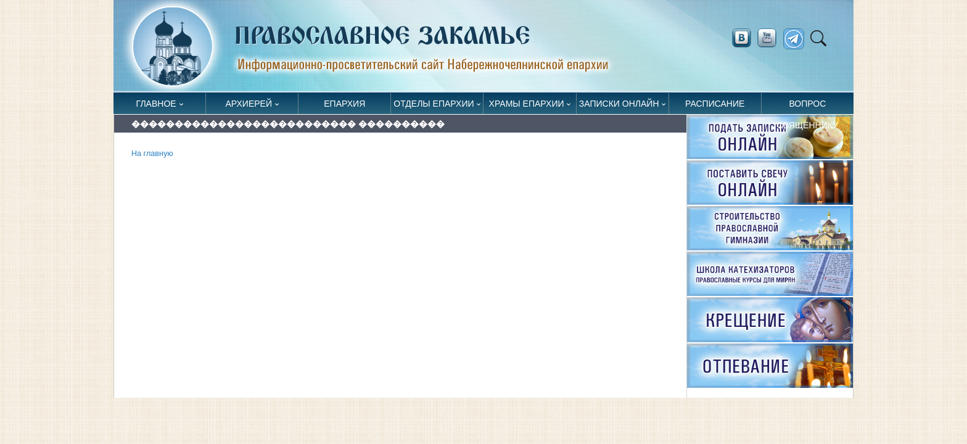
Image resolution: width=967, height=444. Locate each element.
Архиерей (248, 104)
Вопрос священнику (807, 106)
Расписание (714, 104)
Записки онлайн (619, 104)
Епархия (344, 104)
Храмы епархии (526, 104)
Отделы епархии (433, 104)
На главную (152, 153)
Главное (156, 104)
